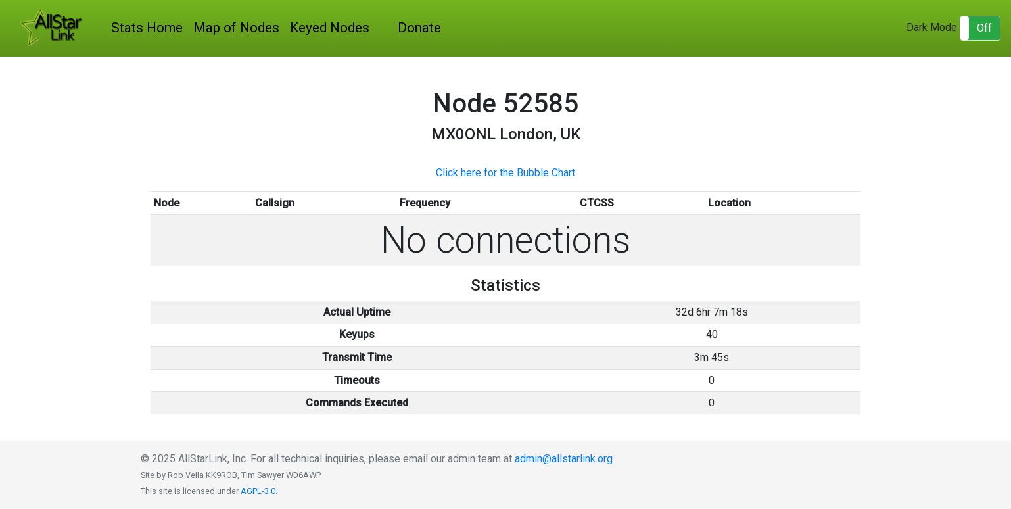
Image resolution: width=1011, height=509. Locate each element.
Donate (419, 28)
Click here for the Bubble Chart (505, 172)
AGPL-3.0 (258, 491)
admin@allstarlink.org (564, 458)
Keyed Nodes (329, 28)
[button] (980, 28)
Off (984, 28)
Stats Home (147, 28)
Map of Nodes (236, 28)
